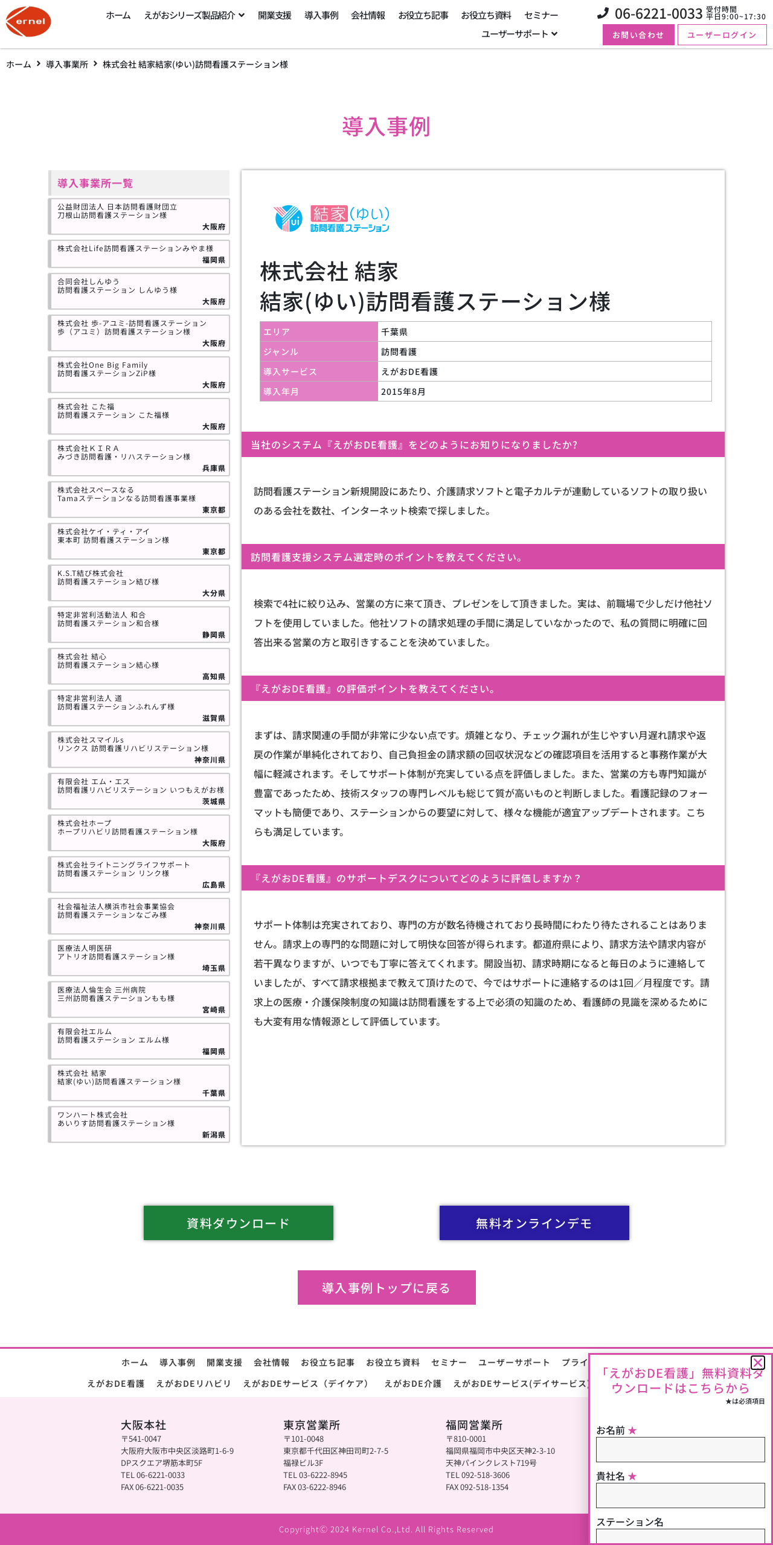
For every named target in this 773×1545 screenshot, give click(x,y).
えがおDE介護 (413, 1383)
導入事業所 (67, 64)
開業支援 (225, 1362)
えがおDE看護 (116, 1383)
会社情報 (272, 1362)
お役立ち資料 (393, 1362)
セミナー (449, 1362)
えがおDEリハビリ (194, 1383)
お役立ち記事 (328, 1362)
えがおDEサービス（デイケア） (308, 1383)
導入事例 (177, 1362)
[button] (758, 1363)
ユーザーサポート (514, 1362)
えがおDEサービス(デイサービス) (522, 1383)
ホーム (18, 64)
